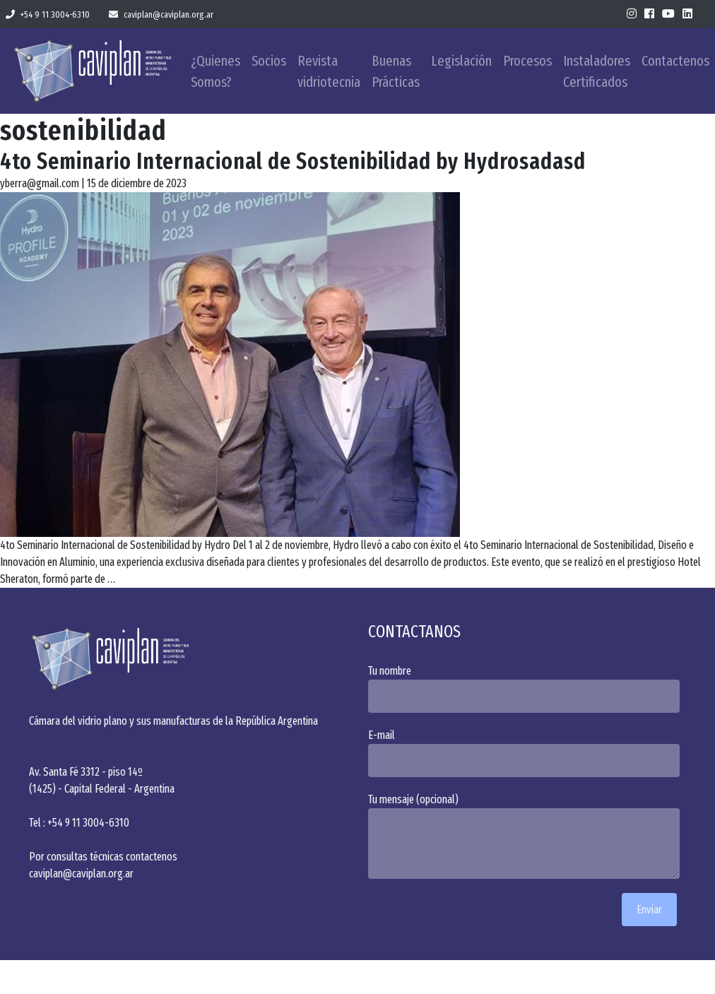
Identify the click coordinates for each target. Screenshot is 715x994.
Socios (269, 60)
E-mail (527, 752)
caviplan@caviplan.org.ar (161, 14)
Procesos (527, 60)
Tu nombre (527, 688)
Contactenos (675, 60)
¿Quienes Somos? (215, 71)
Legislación (461, 60)
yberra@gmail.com (39, 183)
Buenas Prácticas (396, 71)
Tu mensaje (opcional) (527, 836)
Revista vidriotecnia (328, 71)
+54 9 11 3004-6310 (48, 14)
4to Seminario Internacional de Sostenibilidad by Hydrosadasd (293, 161)
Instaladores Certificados (596, 71)
